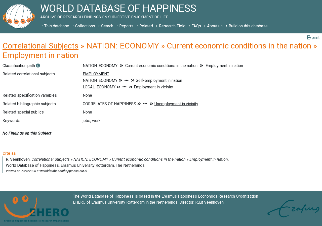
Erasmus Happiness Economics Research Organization (210, 196)
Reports (126, 26)
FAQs (196, 26)
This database (56, 26)
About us (215, 26)
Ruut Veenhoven (209, 202)
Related (146, 26)
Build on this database (248, 26)
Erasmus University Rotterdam (118, 202)
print (313, 37)
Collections (85, 26)
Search (107, 26)
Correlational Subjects (40, 45)
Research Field (172, 26)
